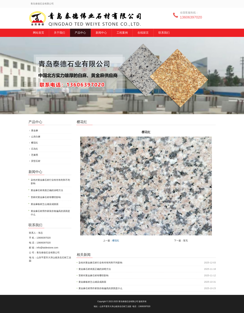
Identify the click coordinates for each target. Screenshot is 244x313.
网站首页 (38, 32)
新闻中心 (101, 32)
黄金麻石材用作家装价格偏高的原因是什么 (100, 288)
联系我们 (164, 32)
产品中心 (80, 32)
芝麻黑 (34, 155)
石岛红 (34, 148)
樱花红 (115, 240)
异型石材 (35, 161)
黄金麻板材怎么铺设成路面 (92, 282)
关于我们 (59, 32)
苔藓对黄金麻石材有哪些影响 (93, 275)
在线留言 (143, 32)
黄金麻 (34, 130)
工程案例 (122, 32)
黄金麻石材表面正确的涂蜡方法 (95, 269)
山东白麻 (35, 136)
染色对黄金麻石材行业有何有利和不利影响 (100, 262)
